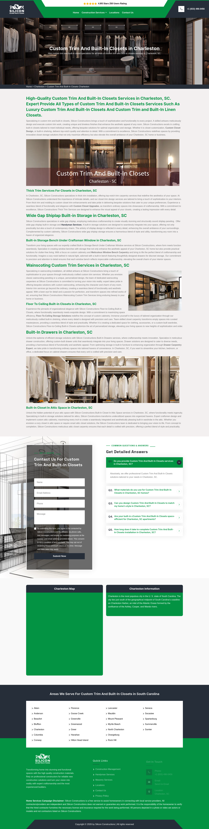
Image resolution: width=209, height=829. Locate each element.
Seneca (148, 708)
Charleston (39, 86)
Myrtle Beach (114, 724)
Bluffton (37, 724)
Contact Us (127, 12)
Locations (114, 12)
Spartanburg (151, 719)
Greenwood (76, 724)
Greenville (76, 719)
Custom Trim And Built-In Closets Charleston (68, 86)
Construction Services (93, 12)
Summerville (151, 724)
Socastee (149, 713)
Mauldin (111, 713)
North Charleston (116, 729)
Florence (75, 708)
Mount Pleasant (115, 719)
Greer (73, 729)
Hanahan (75, 735)
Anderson (38, 713)
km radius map (64, 632)
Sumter (148, 729)
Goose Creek (77, 713)
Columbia (38, 735)
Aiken (36, 708)
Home (76, 12)
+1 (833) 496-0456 (196, 9)
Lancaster (112, 708)
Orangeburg (113, 735)
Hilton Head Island (79, 740)
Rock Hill (112, 740)
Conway (38, 740)
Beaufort (38, 719)
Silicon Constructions (105, 824)
